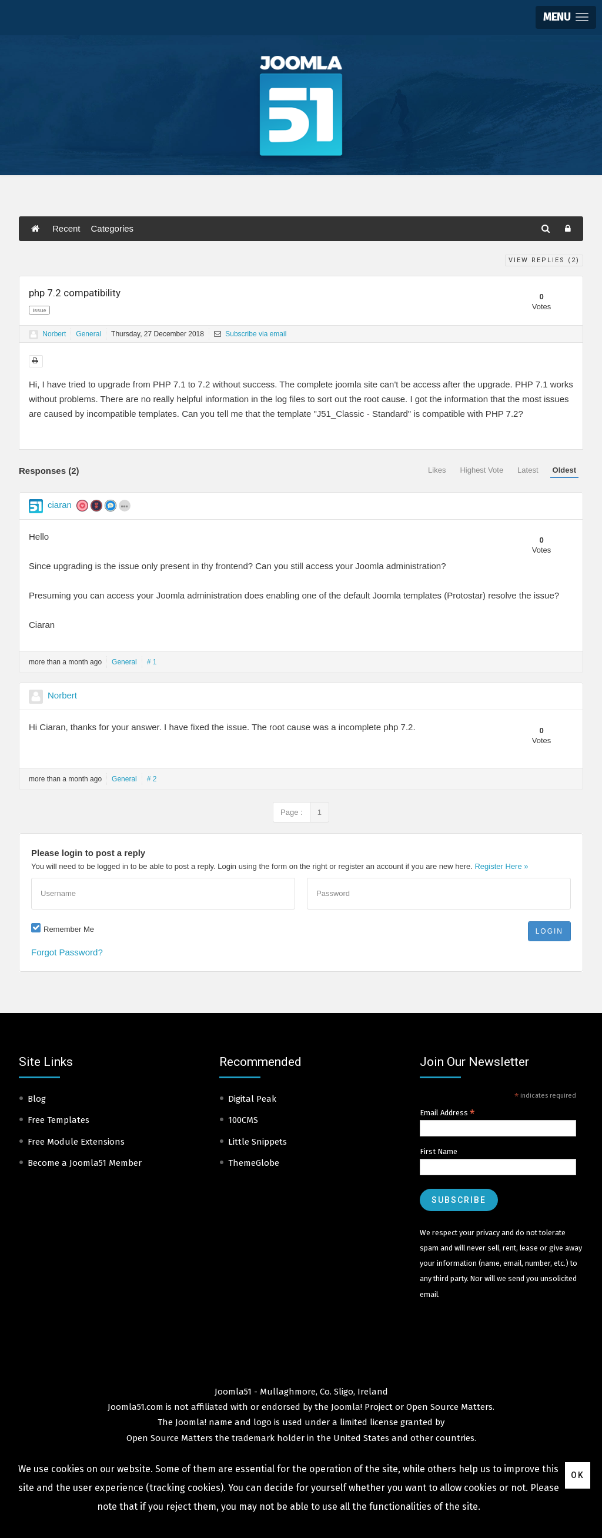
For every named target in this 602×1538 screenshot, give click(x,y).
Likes (437, 470)
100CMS (243, 1120)
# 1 (152, 662)
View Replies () (544, 260)
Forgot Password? (67, 952)
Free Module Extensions (76, 1141)
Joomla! (190, 1422)
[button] (566, 17)
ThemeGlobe (253, 1163)
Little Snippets (257, 1141)
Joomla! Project (361, 1407)
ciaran (60, 505)
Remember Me (69, 929)
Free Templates (58, 1120)
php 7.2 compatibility (75, 293)
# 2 (152, 779)
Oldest (564, 470)
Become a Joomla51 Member (85, 1163)
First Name (438, 1151)
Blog (37, 1099)
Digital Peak (252, 1099)
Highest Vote (481, 470)
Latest (527, 470)
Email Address (447, 1113)
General (88, 334)
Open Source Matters (449, 1407)
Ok (577, 1475)
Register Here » (501, 866)
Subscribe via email (250, 334)
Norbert (54, 334)
